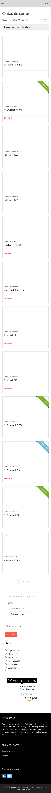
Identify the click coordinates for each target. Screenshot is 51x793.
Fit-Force (12, 654)
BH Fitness (12, 664)
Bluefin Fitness (14, 668)
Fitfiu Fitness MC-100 (12, 245)
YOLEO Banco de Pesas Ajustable (27, 688)
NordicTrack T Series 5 (14, 290)
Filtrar (11, 634)
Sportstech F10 (13, 470)
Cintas (10, 603)
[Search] (47, 3)
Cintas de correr (11, 61)
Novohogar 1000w (12, 560)
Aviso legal (41, 787)
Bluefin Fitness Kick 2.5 (14, 65)
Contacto (5, 756)
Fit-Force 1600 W (11, 200)
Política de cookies (28, 787)
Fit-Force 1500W (11, 155)
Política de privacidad (25, 789)
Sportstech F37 (10, 380)
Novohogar (13, 661)
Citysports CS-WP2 (15, 110)
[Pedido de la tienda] (25, 27)
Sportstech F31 (10, 335)
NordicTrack (13, 657)
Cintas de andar (10, 106)
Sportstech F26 (13, 515)
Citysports (12, 650)
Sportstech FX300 (14, 425)
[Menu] (3, 3)
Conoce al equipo (9, 751)
